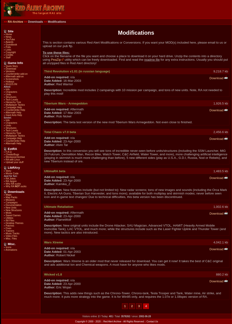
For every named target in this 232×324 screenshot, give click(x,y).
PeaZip (57, 59)
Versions (10, 71)
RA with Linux (13, 159)
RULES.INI (11, 84)
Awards (9, 42)
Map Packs (11, 197)
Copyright (11, 52)
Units (8, 94)
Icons (8, 247)
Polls (8, 47)
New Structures (14, 210)
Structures (11, 97)
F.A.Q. (9, 152)
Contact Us (152, 321)
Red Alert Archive (112, 321)
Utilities (9, 218)
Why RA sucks (13, 183)
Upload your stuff (14, 162)
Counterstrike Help (15, 110)
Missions (10, 200)
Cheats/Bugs (12, 154)
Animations (11, 250)
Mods (8, 213)
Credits (9, 55)
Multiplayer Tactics (15, 105)
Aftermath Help (13, 112)
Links (8, 49)
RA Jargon (11, 181)
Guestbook (11, 44)
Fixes (8, 228)
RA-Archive (15, 21)
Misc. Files (11, 238)
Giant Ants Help (14, 115)
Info (8, 89)
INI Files (10, 220)
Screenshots (12, 79)
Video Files (11, 236)
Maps (8, 195)
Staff (8, 57)
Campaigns (12, 202)
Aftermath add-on (15, 76)
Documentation (13, 205)
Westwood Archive (15, 157)
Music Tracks (12, 233)
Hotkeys (10, 81)
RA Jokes (10, 178)
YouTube (10, 39)
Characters (11, 92)
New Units (11, 207)
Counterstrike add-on (16, 74)
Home (9, 34)
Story (8, 171)
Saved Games (13, 215)
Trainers (10, 231)
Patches (10, 225)
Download (11, 68)
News (8, 37)
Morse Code (12, 173)
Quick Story (12, 66)
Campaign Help (14, 107)
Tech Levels (12, 99)
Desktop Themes (14, 223)
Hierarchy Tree (13, 102)
